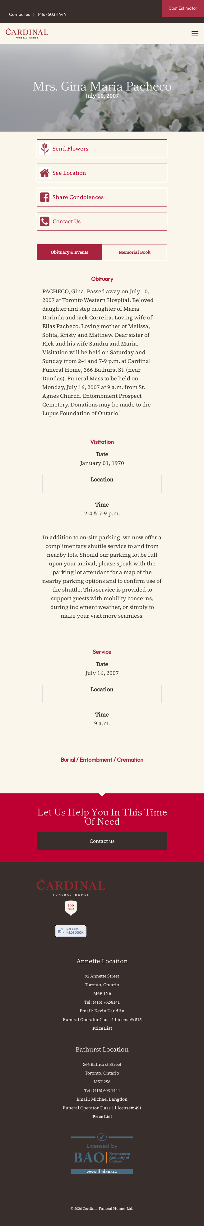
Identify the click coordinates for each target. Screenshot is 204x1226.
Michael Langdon (109, 1099)
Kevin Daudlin (109, 1011)
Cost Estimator (183, 8)
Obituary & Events (69, 252)
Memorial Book (134, 252)
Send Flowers (70, 148)
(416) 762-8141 (106, 1002)
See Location (69, 173)
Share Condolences (78, 197)
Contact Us (67, 221)
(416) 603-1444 (52, 14)
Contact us (19, 14)
